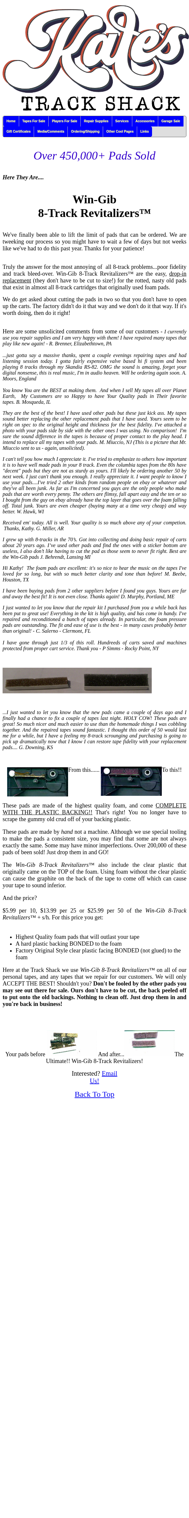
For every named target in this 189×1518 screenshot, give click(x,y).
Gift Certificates (18, 131)
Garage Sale (170, 121)
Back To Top (94, 1094)
